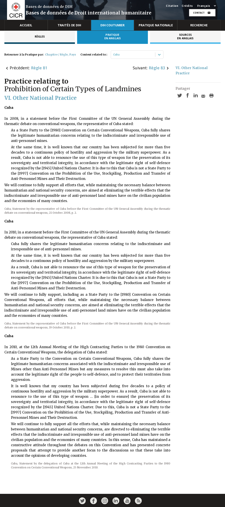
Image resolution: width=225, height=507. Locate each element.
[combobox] (113, 54)
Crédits (187, 6)
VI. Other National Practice (192, 70)
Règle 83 (157, 67)
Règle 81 (39, 67)
